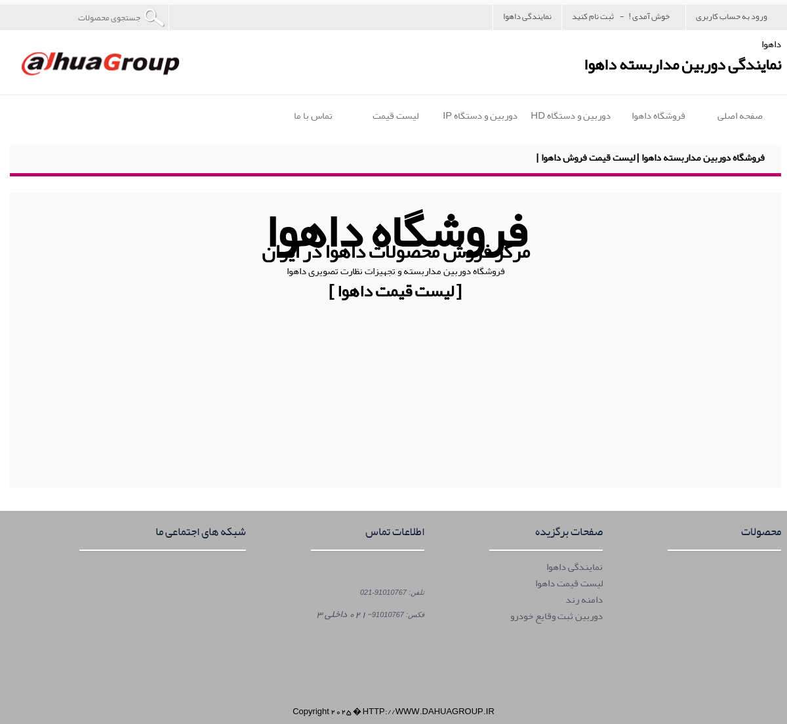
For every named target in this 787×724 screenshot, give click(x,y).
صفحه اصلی (740, 115)
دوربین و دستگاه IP (480, 115)
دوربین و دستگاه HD (571, 115)
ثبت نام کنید (593, 16)
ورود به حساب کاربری (731, 16)
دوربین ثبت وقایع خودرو (556, 616)
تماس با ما (313, 115)
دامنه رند (584, 599)
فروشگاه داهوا (658, 115)
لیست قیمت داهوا (569, 583)
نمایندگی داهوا (527, 16)
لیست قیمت (395, 115)
